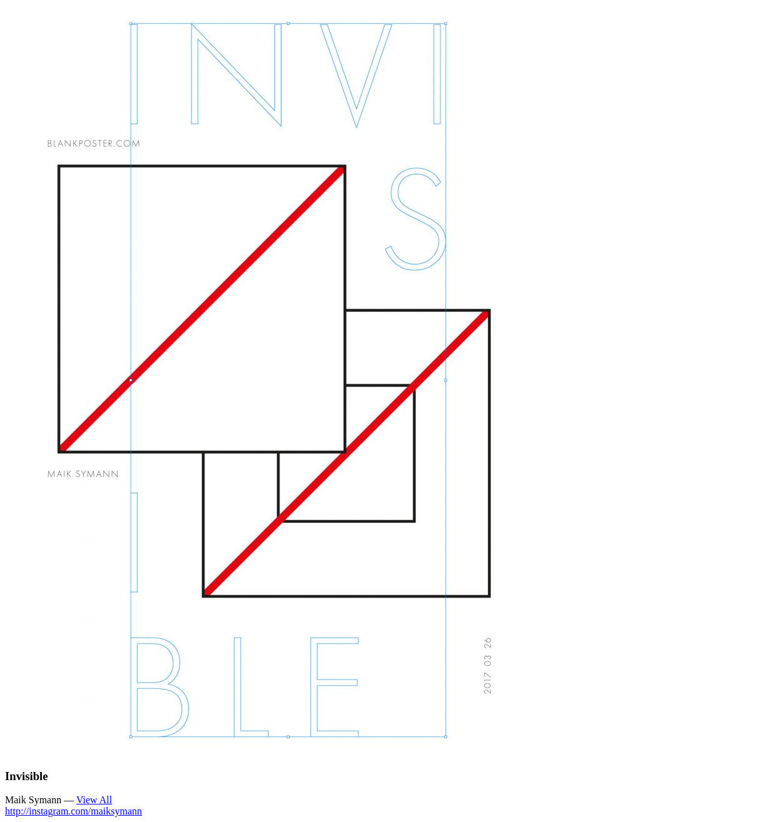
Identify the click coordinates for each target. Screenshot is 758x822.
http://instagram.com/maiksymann (73, 811)
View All (94, 799)
